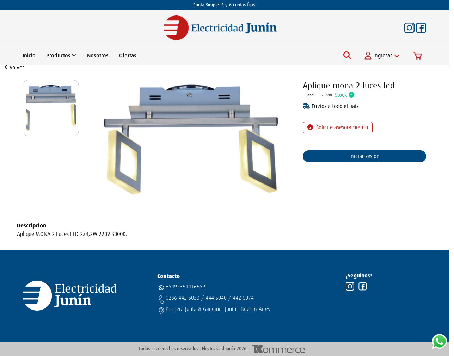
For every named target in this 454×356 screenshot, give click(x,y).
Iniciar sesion (364, 156)
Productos (61, 55)
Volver (14, 67)
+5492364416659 (185, 286)
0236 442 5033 (183, 298)
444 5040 (216, 298)
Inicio (29, 55)
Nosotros (98, 55)
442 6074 (243, 298)
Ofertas (127, 55)
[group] (51, 108)
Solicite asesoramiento (341, 127)
